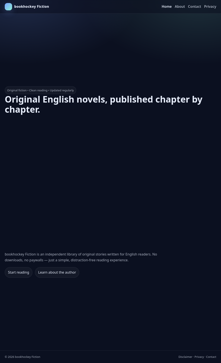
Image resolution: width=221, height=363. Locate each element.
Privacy (210, 6)
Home (167, 6)
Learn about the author (57, 272)
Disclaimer (185, 357)
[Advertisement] (110, 44)
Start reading (18, 272)
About (180, 6)
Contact (194, 6)
